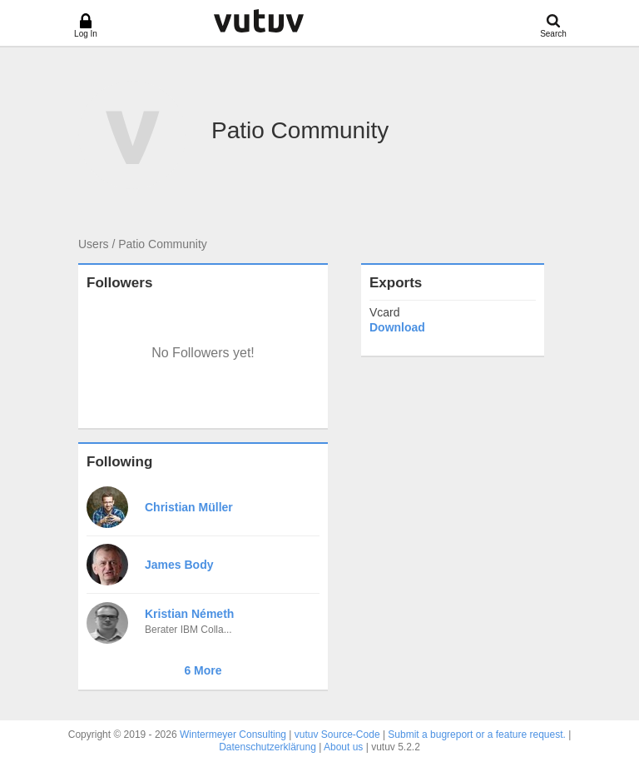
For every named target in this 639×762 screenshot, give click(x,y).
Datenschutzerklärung (267, 747)
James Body (179, 564)
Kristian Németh (189, 613)
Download (397, 327)
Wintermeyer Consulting (233, 734)
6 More (202, 670)
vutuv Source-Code (337, 734)
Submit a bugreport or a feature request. (476, 734)
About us (343, 747)
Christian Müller (189, 507)
